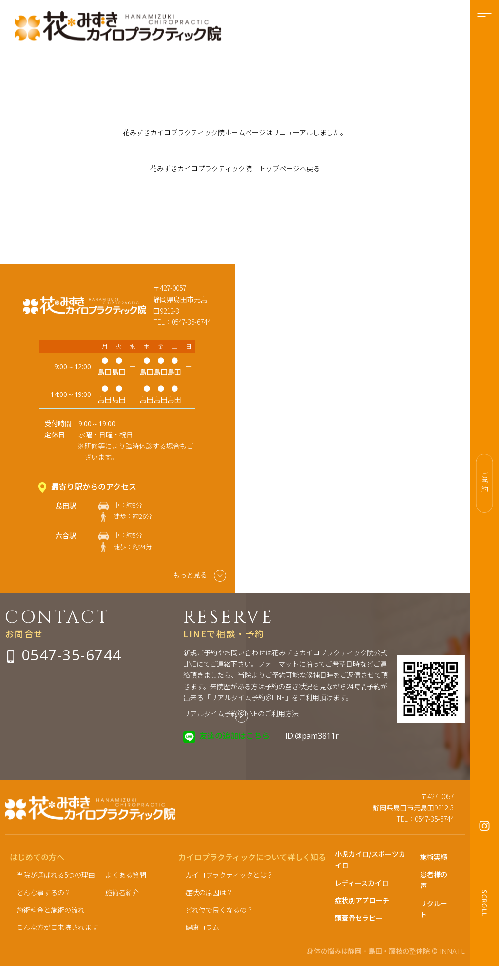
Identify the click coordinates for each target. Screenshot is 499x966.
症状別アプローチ (362, 900)
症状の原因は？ (209, 892)
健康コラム (202, 927)
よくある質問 (125, 875)
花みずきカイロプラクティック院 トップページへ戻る (235, 168)
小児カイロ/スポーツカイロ (370, 859)
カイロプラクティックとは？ (229, 875)
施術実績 (433, 857)
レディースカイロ (361, 882)
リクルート (433, 908)
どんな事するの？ (44, 892)
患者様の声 (433, 879)
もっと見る (199, 576)
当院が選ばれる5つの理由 (56, 875)
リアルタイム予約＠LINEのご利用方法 (241, 713)
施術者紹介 (122, 892)
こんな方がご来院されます (57, 927)
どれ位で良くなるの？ (219, 910)
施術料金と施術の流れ (51, 910)
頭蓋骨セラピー (359, 918)
